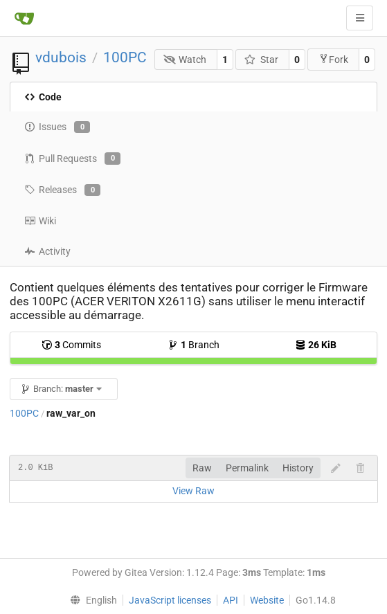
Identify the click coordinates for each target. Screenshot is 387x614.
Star (261, 59)
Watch (185, 59)
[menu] (90, 600)
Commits (71, 344)
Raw (202, 467)
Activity (47, 251)
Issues (57, 127)
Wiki (40, 220)
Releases (62, 190)
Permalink (247, 467)
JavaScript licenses (170, 600)
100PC (125, 57)
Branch (193, 344)
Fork (333, 59)
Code (43, 96)
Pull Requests (72, 158)
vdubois (61, 57)
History (298, 467)
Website (267, 600)
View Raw (193, 490)
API (230, 600)
